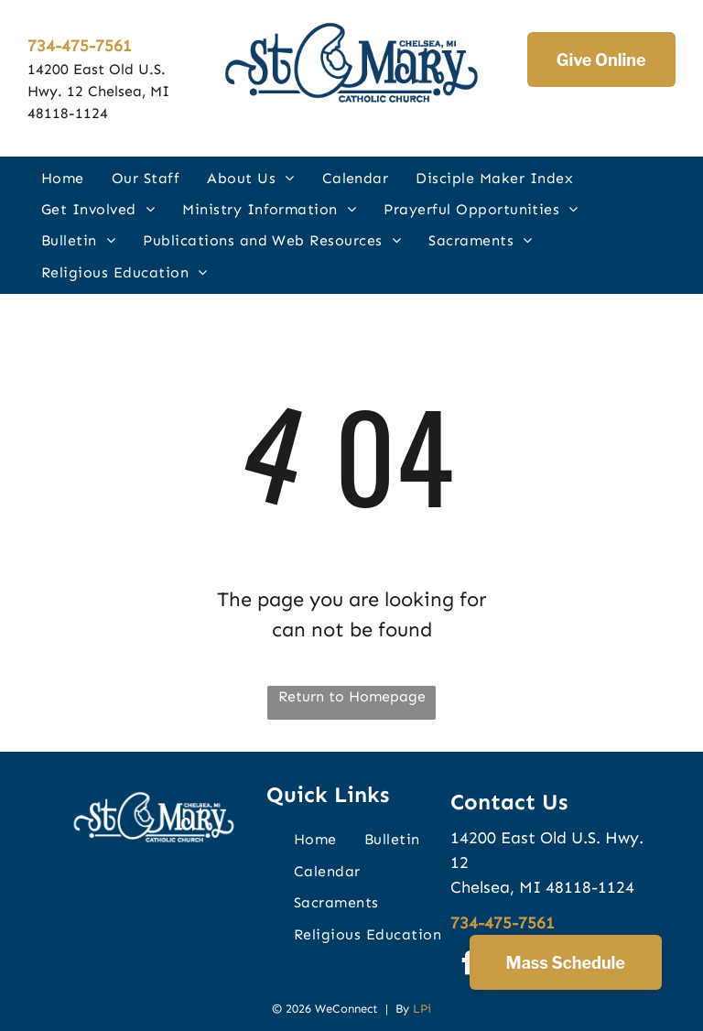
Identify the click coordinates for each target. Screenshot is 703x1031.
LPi (422, 1008)
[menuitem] (62, 177)
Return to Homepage (352, 696)
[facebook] (468, 965)
